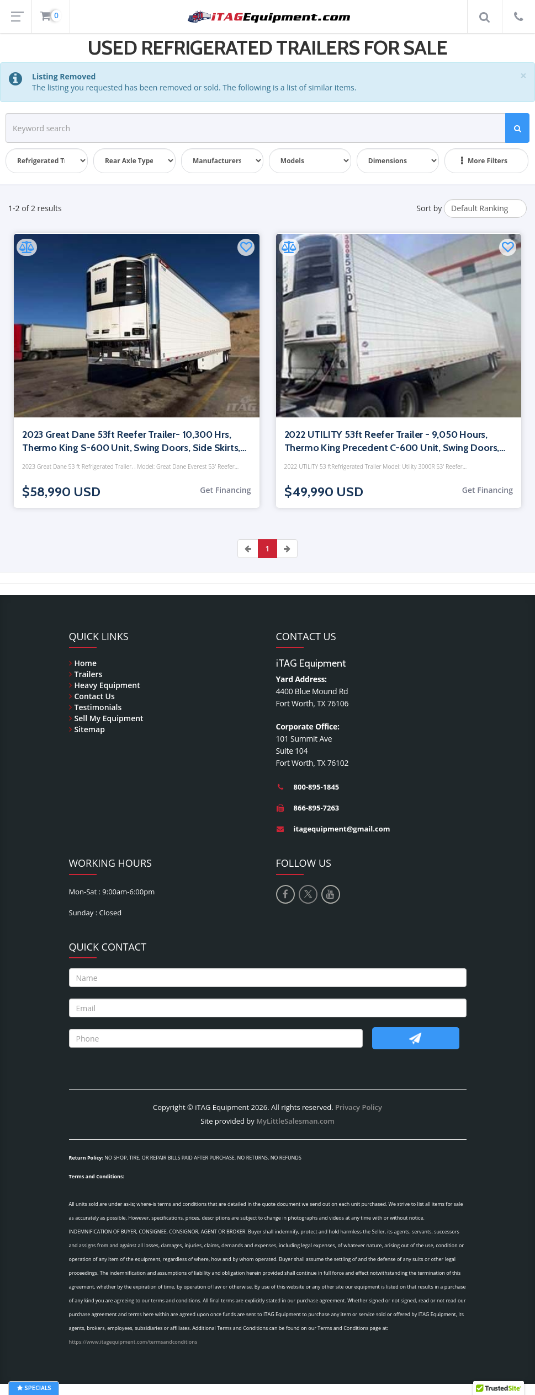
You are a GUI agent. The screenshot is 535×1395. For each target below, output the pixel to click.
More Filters (484, 161)
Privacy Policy (358, 1107)
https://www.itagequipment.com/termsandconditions (133, 1341)
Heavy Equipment (107, 685)
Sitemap (90, 729)
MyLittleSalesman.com (295, 1121)
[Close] (523, 76)
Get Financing (225, 490)
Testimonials (98, 707)
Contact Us (95, 696)
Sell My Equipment (109, 718)
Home (86, 663)
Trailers (89, 674)
